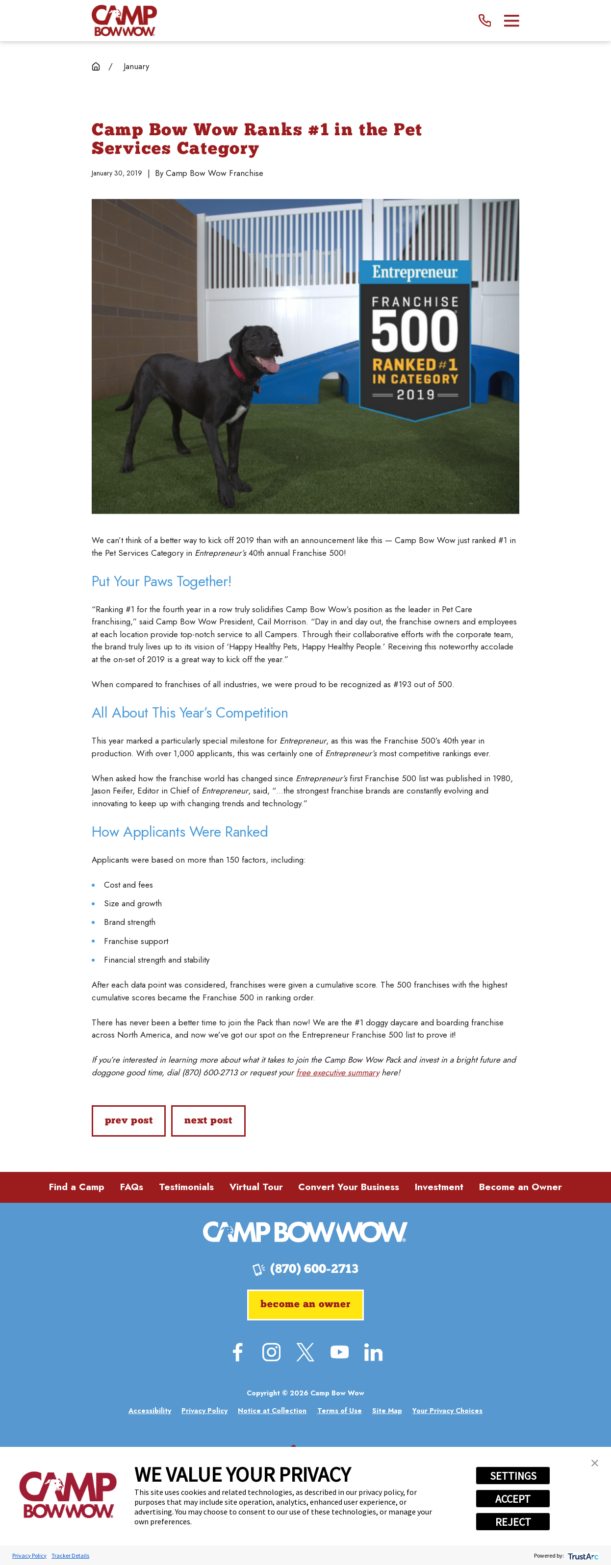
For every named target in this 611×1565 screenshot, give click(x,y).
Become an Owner (520, 1186)
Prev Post (129, 1121)
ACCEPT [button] (513, 1499)
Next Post (208, 1121)
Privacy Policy (29, 1555)
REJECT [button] (513, 1522)
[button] (595, 1463)
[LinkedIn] (373, 1352)
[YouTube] (340, 1352)
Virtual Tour (256, 1186)
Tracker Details (70, 1555)
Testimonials (186, 1186)
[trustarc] (582, 1555)
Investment (439, 1186)
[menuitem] (149, 1411)
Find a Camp (76, 1186)
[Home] (124, 20)
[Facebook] (238, 1352)
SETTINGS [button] (513, 1476)
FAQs (131, 1186)
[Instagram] (271, 1352)
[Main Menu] (511, 20)
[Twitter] (305, 1352)
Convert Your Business (348, 1186)
